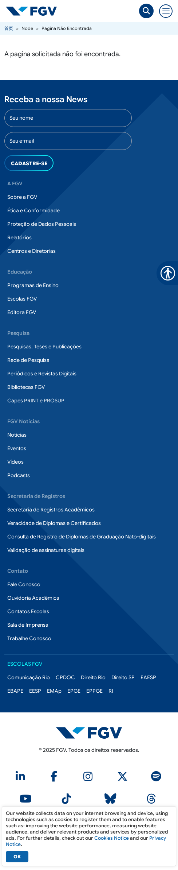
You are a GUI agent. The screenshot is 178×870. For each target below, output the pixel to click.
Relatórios (19, 237)
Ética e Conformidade (33, 210)
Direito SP (123, 677)
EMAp (54, 691)
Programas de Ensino (33, 285)
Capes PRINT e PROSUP (35, 400)
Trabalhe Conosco (29, 638)
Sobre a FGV (22, 197)
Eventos (16, 448)
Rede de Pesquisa (28, 360)
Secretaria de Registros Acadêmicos (51, 509)
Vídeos (15, 462)
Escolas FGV (22, 298)
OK (17, 857)
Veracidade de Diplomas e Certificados (54, 523)
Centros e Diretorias (31, 251)
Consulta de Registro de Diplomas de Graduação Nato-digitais (81, 536)
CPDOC (65, 677)
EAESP (148, 677)
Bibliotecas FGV (26, 387)
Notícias (17, 435)
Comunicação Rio (28, 677)
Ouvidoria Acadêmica (33, 598)
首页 (8, 28)
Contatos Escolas (28, 611)
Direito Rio (93, 677)
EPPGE (94, 691)
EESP (35, 691)
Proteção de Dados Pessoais (41, 224)
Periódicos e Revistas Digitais (41, 373)
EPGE (73, 691)
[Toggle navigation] (166, 11)
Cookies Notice (111, 838)
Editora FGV (21, 312)
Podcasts (18, 475)
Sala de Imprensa (27, 625)
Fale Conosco (23, 584)
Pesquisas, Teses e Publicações (44, 346)
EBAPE (15, 691)
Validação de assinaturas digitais (45, 550)
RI (110, 691)
